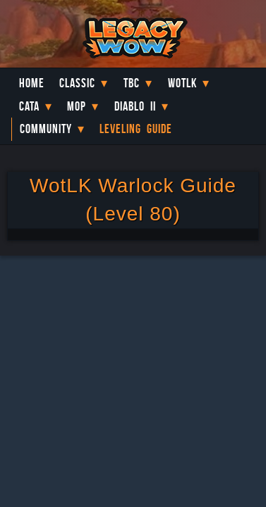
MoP (76, 106)
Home (31, 83)
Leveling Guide (135, 129)
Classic (77, 83)
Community (46, 129)
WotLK (182, 83)
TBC (131, 83)
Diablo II (135, 106)
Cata (29, 106)
